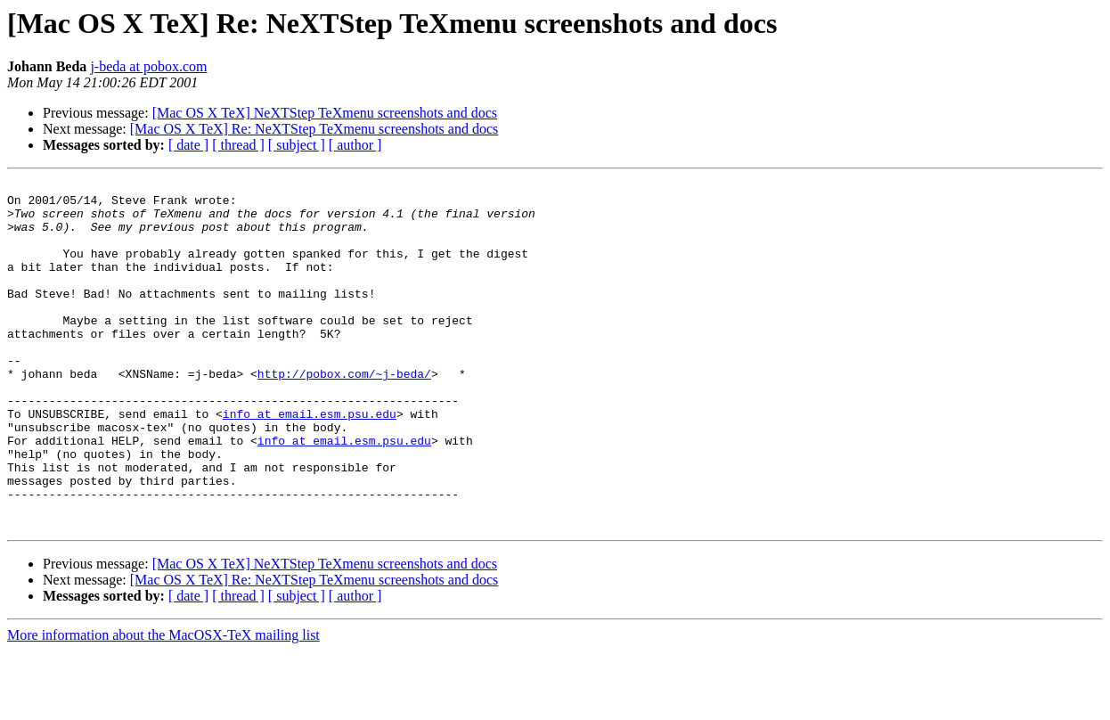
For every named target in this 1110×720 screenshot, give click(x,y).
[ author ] (355, 144)
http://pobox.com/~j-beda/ (344, 413)
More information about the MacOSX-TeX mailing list (163, 704)
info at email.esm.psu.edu (309, 462)
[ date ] (188, 144)
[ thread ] (238, 144)
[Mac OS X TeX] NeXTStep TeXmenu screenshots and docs (324, 112)
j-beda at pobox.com (148, 66)
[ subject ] (296, 144)
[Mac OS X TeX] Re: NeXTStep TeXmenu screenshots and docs (314, 128)
